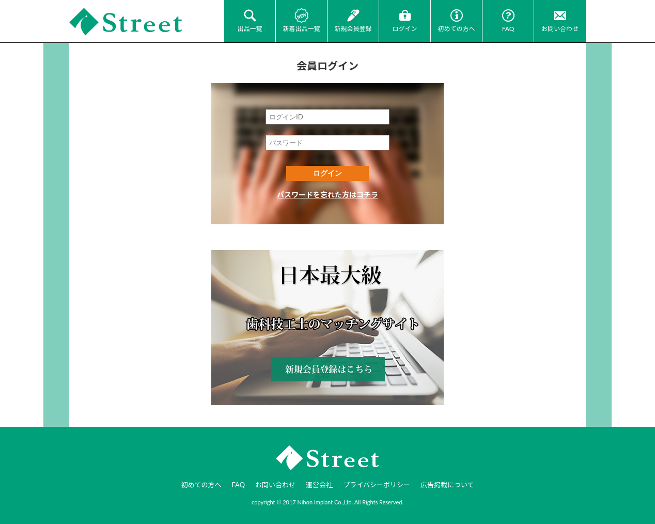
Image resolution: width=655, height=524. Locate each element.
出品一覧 (249, 29)
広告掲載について (447, 485)
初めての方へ (456, 29)
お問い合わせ (560, 29)
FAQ (508, 29)
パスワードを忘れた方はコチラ (327, 194)
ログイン (404, 29)
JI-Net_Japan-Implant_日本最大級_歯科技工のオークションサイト (126, 22)
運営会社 (319, 485)
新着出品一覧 (301, 29)
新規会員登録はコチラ (327, 327)
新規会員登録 (352, 29)
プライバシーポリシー (376, 485)
